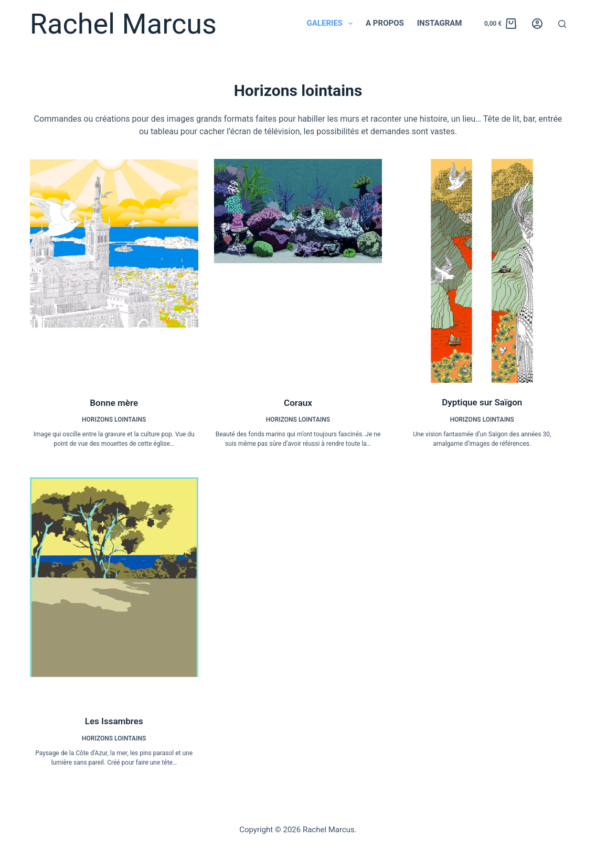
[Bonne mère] (114, 271)
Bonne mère (114, 403)
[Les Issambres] (114, 589)
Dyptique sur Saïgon (482, 402)
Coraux (298, 403)
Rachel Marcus (123, 23)
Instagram (439, 23)
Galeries (332, 23)
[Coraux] (298, 271)
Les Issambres (114, 721)
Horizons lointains (114, 419)
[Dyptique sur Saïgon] (482, 271)
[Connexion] (537, 23)
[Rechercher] (562, 24)
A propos (385, 23)
